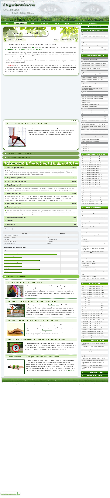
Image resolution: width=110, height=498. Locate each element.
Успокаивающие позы (87, 213)
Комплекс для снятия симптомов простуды (93, 124)
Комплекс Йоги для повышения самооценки (94, 49)
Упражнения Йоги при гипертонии (91, 42)
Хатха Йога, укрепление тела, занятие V (92, 305)
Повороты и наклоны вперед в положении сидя (94, 243)
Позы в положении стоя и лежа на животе (92, 278)
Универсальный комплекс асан (90, 40)
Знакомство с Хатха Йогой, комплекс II (92, 288)
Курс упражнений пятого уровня (90, 180)
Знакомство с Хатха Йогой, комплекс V (92, 294)
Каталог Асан (43, 380)
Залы (52, 380)
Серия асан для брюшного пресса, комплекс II (93, 65)
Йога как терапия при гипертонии (90, 73)
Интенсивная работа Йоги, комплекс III (92, 309)
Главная (21, 380)
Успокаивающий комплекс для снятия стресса (93, 136)
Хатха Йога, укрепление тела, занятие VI (92, 303)
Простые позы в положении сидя (90, 211)
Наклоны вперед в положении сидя (91, 234)
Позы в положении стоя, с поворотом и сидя (93, 271)
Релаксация (85, 44)
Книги (67, 380)
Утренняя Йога (86, 100)
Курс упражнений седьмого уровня (91, 190)
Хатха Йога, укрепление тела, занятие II (92, 300)
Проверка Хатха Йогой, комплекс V (91, 329)
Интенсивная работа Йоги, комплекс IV (92, 315)
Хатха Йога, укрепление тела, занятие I (92, 302)
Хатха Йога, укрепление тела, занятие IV (92, 307)
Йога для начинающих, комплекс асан (91, 96)
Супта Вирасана (70, 370)
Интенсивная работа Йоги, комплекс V (91, 317)
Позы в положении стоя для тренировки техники (94, 273)
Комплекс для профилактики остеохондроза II (93, 112)
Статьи (59, 380)
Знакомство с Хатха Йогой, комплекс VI (92, 296)
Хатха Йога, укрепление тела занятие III (92, 298)
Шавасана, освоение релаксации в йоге (92, 365)
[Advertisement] (21, 97)
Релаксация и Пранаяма (88, 267)
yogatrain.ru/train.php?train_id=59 (22, 1)
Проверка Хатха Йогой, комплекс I (90, 325)
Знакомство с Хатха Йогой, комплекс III (92, 290)
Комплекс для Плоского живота (90, 68)
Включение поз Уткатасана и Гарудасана (93, 45)
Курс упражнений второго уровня (91, 38)
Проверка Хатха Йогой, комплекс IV (91, 327)
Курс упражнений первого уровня (90, 156)
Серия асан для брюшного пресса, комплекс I (93, 63)
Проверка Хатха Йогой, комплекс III (91, 321)
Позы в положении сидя (88, 276)
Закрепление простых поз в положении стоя (93, 221)
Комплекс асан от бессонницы (89, 59)
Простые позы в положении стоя (90, 210)
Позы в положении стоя (88, 235)
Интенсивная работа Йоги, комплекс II (91, 311)
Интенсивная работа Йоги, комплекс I (91, 313)
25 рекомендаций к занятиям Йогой (91, 349)
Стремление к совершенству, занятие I (91, 331)
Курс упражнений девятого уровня (90, 197)
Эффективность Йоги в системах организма (93, 360)
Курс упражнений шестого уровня (90, 186)
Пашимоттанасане (47, 330)
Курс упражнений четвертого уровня (91, 174)
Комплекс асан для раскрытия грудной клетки (93, 131)
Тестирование (76, 380)
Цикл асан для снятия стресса (89, 139)
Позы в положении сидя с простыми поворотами (94, 217)
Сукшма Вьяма (86, 144)
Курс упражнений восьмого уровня (91, 193)
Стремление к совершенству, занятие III (92, 335)
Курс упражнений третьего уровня (90, 168)
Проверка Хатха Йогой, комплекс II (91, 323)
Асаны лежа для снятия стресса (90, 141)
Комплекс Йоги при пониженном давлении (93, 36)
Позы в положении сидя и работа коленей (92, 269)
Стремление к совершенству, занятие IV (92, 337)
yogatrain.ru (17, 384)
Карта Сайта (87, 380)
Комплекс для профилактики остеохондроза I (93, 110)
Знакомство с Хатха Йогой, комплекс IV (92, 292)
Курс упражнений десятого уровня (90, 201)
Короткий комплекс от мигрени (90, 83)
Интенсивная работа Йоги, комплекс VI (92, 319)
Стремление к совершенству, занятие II (92, 333)
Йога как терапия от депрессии (90, 51)
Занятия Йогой (31, 380)
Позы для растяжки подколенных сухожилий (93, 222)
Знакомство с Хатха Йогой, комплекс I (92, 47)
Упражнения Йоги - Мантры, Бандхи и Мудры (93, 358)
